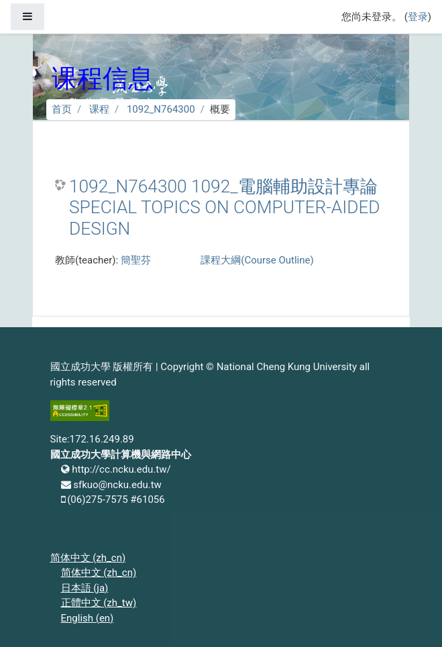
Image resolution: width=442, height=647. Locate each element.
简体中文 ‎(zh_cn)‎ (88, 558)
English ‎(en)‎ (87, 618)
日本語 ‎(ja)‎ (85, 588)
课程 (99, 109)
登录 (418, 17)
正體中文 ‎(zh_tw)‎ (99, 603)
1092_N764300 (161, 109)
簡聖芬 (136, 260)
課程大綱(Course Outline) (257, 260)
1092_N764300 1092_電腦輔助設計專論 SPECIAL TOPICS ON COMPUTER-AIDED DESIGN (224, 207)
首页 (62, 109)
